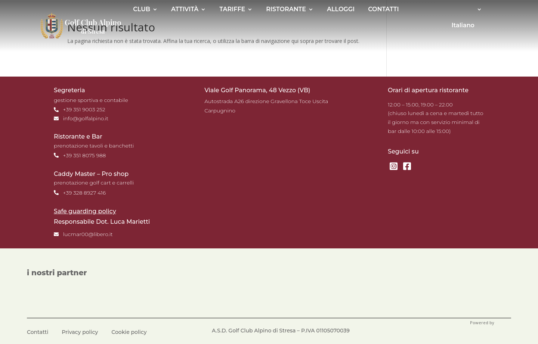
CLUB (141, 10)
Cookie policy (128, 332)
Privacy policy (80, 332)
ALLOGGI (341, 10)
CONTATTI (383, 10)
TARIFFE (232, 10)
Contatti (37, 332)
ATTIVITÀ (184, 10)
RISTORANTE (286, 10)
